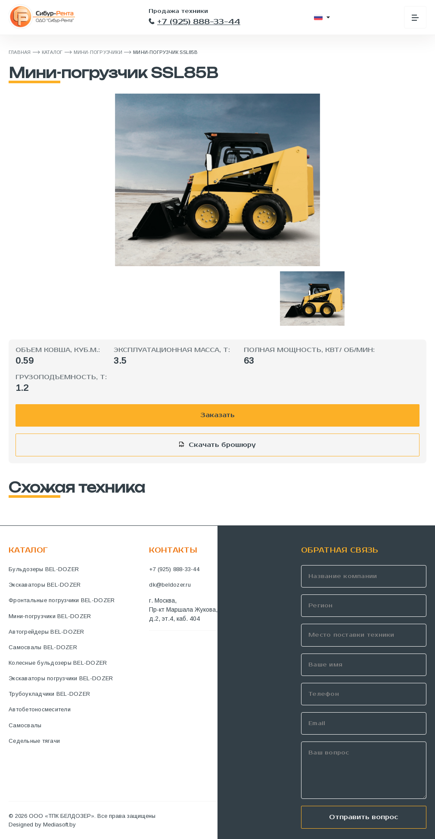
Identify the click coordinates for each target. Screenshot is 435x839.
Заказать (217, 415)
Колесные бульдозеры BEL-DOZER (58, 663)
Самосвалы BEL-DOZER (43, 647)
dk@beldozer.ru (170, 584)
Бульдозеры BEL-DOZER (44, 569)
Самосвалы (25, 725)
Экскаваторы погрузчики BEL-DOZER (61, 678)
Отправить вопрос (363, 817)
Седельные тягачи (34, 741)
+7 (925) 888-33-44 (194, 21)
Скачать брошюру (222, 445)
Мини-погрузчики (98, 52)
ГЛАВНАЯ (20, 52)
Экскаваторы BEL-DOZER (45, 584)
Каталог (52, 52)
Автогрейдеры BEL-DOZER (46, 631)
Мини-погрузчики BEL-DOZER (50, 616)
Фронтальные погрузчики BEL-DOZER (62, 600)
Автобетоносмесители (40, 709)
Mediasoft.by (59, 824)
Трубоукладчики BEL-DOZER (49, 694)
